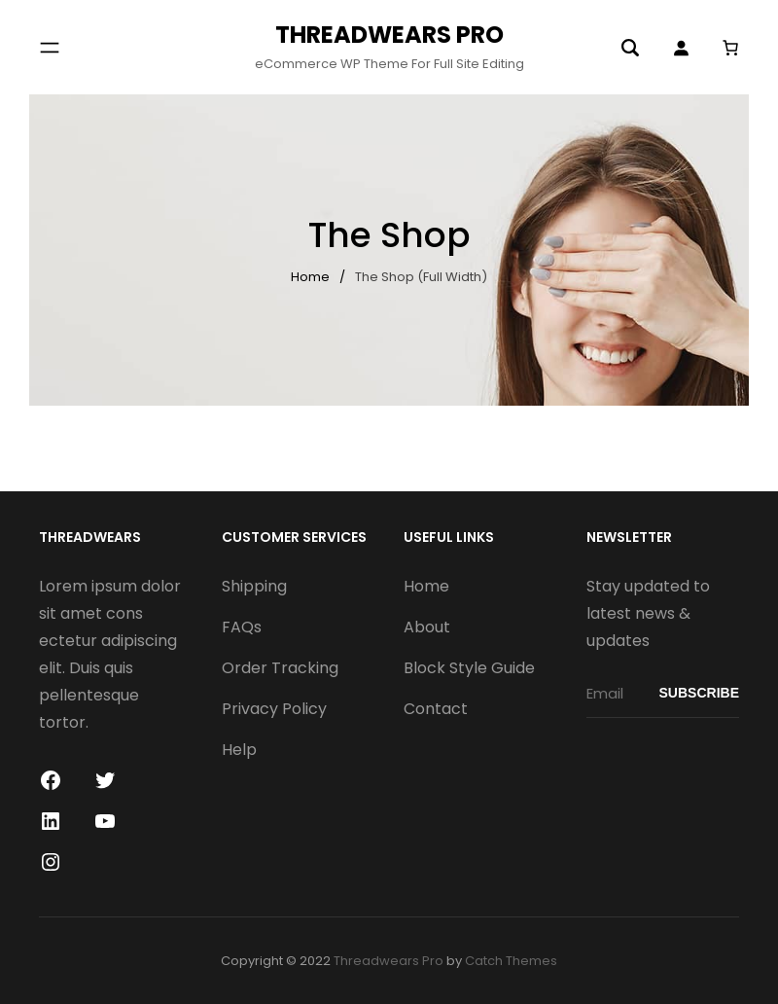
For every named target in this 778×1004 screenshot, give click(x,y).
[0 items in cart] (730, 47)
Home (310, 277)
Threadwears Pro (389, 34)
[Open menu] (49, 47)
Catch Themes (511, 960)
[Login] (680, 47)
